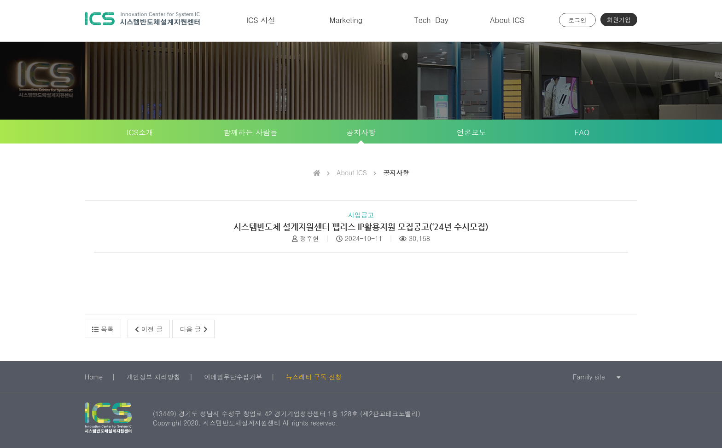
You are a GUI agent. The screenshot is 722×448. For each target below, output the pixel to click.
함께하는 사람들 (250, 132)
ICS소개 (140, 132)
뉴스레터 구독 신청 (314, 376)
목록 (103, 328)
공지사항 (361, 132)
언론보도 (471, 132)
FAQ (582, 132)
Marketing (346, 20)
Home (94, 376)
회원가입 (619, 19)
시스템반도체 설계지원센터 (142, 20)
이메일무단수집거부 (233, 376)
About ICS (507, 20)
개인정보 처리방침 (153, 376)
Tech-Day (431, 20)
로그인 (578, 20)
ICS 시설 (260, 20)
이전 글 (149, 328)
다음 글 (193, 328)
